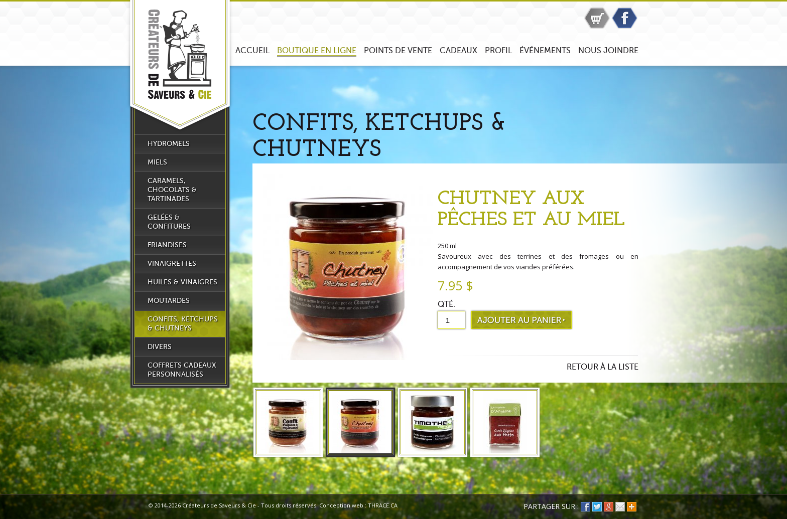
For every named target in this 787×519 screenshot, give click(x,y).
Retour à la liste (602, 367)
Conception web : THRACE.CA (358, 505)
